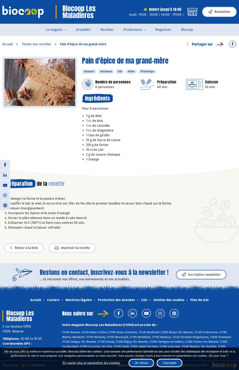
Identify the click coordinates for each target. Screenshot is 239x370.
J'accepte (169, 363)
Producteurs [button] (133, 30)
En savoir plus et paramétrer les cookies (91, 363)
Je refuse (141, 363)
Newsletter (219, 12)
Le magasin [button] (54, 30)
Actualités (83, 30)
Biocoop (187, 30)
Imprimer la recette (72, 248)
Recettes (107, 30)
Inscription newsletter (201, 275)
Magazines (163, 30)
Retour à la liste (24, 248)
